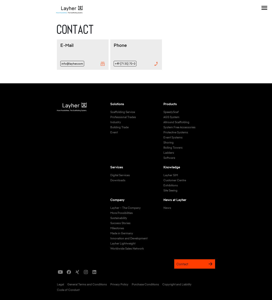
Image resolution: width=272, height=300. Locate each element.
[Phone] (136, 54)
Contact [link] (194, 264)
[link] (122, 112)
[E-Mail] (83, 54)
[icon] (60, 272)
